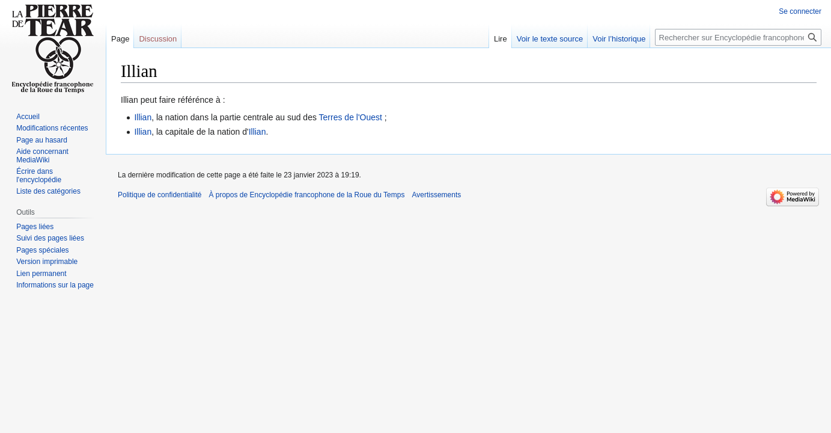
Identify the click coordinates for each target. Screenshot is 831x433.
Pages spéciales (42, 250)
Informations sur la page (55, 285)
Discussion (158, 38)
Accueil (28, 116)
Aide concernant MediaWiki (42, 155)
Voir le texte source (550, 38)
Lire (500, 38)
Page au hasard (41, 140)
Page (120, 38)
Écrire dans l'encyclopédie (38, 175)
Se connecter (800, 11)
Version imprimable (47, 261)
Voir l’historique (618, 38)
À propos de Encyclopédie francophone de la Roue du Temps (306, 195)
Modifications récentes (52, 128)
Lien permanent (41, 273)
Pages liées (34, 227)
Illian (142, 117)
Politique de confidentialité (159, 195)
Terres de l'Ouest (350, 117)
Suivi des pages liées (50, 238)
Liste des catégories (48, 191)
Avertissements (436, 195)
